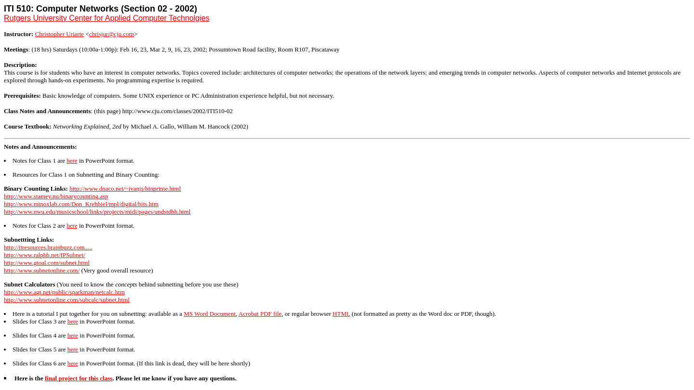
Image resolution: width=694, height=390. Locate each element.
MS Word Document (210, 313)
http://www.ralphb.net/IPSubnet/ (44, 255)
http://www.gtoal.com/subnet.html (47, 262)
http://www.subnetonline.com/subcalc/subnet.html (67, 299)
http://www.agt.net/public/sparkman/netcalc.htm (64, 292)
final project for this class (78, 378)
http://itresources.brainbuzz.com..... (48, 247)
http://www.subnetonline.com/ (42, 270)
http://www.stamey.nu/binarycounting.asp (56, 196)
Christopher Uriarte (59, 34)
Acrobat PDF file (260, 313)
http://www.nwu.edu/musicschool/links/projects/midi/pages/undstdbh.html (97, 211)
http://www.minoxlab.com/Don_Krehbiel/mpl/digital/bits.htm (81, 204)
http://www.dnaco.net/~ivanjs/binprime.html (125, 188)
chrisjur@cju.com (111, 34)
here (72, 160)
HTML (341, 313)
